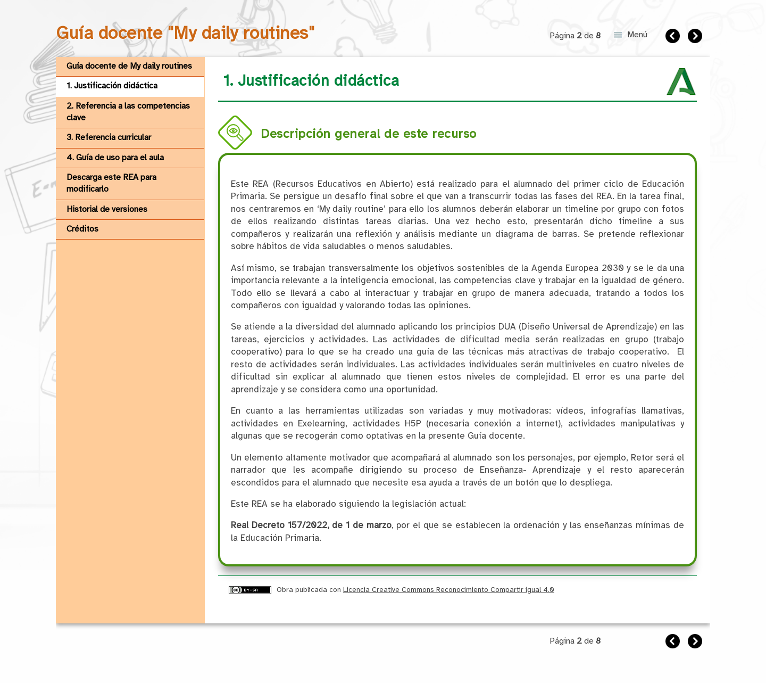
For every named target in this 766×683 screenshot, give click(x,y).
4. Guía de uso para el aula (115, 157)
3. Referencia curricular (108, 137)
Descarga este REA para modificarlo (111, 183)
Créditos (82, 229)
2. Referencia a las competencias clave (128, 112)
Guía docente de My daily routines (129, 66)
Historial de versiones (106, 209)
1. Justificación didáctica (111, 85)
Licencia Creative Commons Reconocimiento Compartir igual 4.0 (448, 590)
